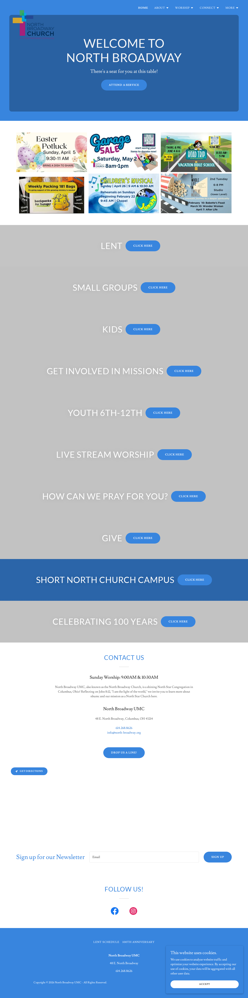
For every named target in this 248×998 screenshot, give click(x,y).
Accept (204, 984)
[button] (161, 8)
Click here (142, 246)
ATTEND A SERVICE (124, 85)
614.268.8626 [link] (124, 728)
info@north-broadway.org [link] (124, 733)
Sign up (217, 857)
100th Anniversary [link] (138, 942)
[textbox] (144, 857)
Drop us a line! (124, 752)
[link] (33, 6)
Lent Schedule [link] (106, 942)
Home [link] (143, 8)
